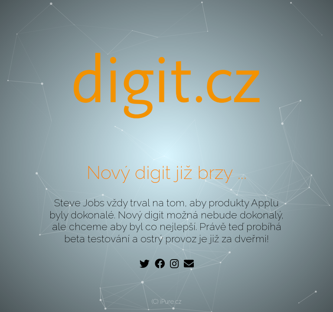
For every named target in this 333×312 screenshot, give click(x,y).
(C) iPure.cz (167, 301)
